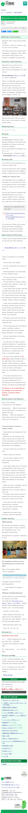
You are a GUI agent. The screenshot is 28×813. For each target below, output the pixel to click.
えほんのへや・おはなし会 (11, 700)
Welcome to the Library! (10, 730)
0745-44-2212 (9, 684)
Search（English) (13, 728)
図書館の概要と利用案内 (10, 707)
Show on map (8, 675)
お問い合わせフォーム (14, 692)
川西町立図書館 (18, 12)
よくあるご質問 (7, 753)
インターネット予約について (11, 720)
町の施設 (9, 12)
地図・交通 (6, 736)
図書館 (5, 764)
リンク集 (5, 756)
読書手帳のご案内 (8, 745)
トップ (2, 12)
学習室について (7, 751)
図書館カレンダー (12, 725)
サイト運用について (8, 782)
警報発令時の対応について (10, 710)
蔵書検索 (10, 722)
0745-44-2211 (9, 794)
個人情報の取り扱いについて (10, 784)
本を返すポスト (7, 748)
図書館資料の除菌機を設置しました (13, 733)
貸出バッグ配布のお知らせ (10, 738)
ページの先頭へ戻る (24, 774)
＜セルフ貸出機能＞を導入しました (13, 712)
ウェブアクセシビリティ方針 (10, 787)
